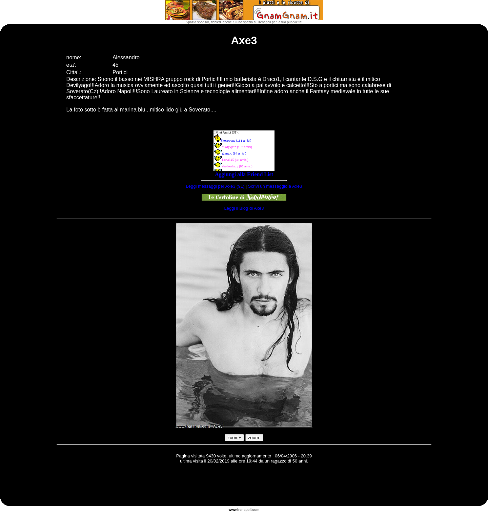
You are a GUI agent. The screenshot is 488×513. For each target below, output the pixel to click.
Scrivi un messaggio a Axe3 (275, 186)
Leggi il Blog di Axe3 (244, 208)
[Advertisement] (244, 486)
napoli (246, 510)
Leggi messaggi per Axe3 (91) (215, 186)
